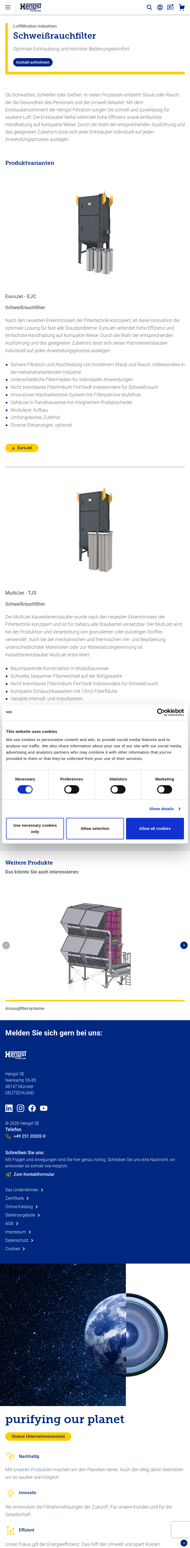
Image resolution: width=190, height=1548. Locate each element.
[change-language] (160, 7)
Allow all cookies (155, 828)
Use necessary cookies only (35, 828)
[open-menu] (8, 7)
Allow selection (95, 828)
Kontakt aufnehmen (32, 62)
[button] (6, 945)
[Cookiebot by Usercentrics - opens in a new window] (161, 712)
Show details (161, 808)
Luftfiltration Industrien (35, 26)
